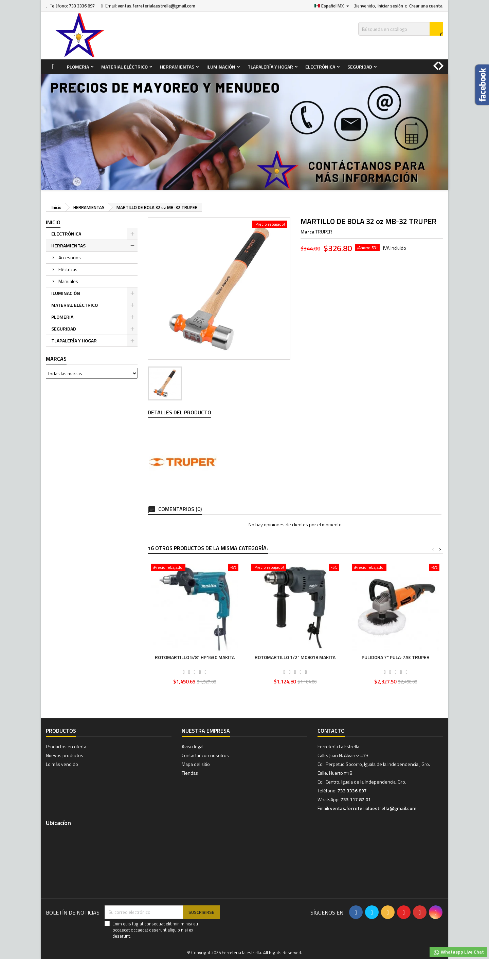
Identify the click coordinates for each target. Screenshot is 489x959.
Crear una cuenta (425, 5)
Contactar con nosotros (205, 755)
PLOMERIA (78, 66)
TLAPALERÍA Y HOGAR (270, 66)
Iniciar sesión (390, 5)
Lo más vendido (62, 764)
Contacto (331, 731)
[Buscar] (400, 29)
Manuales (68, 281)
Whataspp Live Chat (458, 952)
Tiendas (190, 772)
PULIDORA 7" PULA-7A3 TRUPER (396, 657)
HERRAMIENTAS (177, 66)
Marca (307, 232)
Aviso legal (192, 746)
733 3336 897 (82, 5)
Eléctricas (67, 269)
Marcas (56, 359)
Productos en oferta (66, 746)
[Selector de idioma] (332, 6)
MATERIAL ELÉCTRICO (124, 66)
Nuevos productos (64, 755)
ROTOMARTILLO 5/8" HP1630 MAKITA (195, 657)
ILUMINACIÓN (220, 66)
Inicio (53, 222)
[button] (443, 62)
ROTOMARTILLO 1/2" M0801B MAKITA (295, 657)
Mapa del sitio (196, 764)
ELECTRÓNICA (320, 66)
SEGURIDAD (359, 66)
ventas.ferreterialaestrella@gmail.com (156, 5)
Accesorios (69, 257)
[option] (244, 132)
